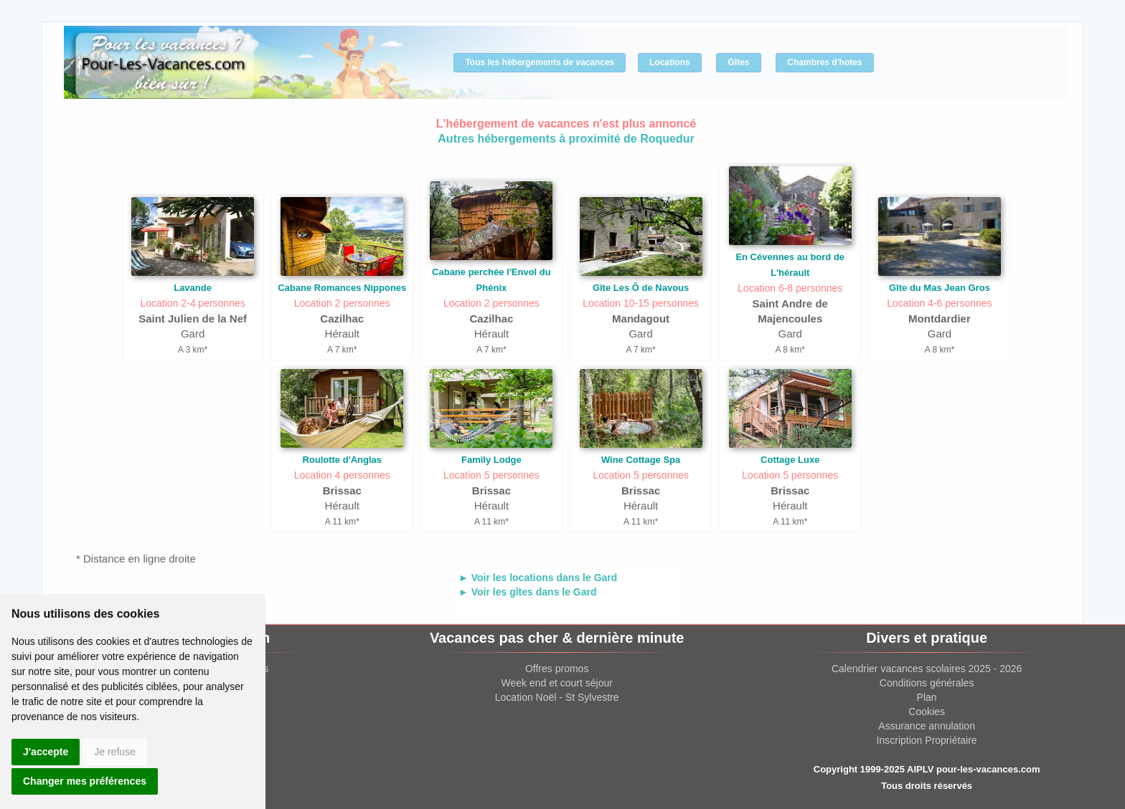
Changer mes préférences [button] (84, 781)
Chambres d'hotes (824, 62)
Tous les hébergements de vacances (539, 62)
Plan (927, 697)
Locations (669, 62)
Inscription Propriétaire (927, 740)
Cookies (926, 711)
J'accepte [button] (45, 751)
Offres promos (556, 668)
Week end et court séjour (556, 683)
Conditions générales (927, 683)
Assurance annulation (926, 726)
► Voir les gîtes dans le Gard (527, 592)
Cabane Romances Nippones (342, 287)
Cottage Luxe (790, 459)
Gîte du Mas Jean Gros (939, 287)
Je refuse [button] (115, 751)
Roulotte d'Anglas (342, 459)
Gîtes (738, 62)
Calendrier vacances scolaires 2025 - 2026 (927, 668)
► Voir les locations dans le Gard (537, 577)
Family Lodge (491, 459)
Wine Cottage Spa (640, 459)
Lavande (193, 287)
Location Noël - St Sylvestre (557, 697)
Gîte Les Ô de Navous (641, 287)
